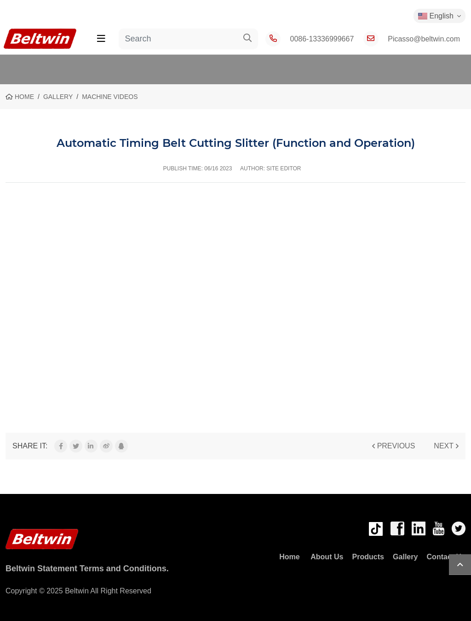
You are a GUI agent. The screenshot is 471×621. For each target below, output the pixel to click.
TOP (460, 564)
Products (368, 557)
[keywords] (178, 39)
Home (290, 557)
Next (444, 446)
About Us (326, 557)
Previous (396, 446)
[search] (247, 39)
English (436, 16)
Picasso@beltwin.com (424, 39)
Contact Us (446, 557)
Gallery (405, 557)
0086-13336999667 (322, 39)
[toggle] (101, 38)
